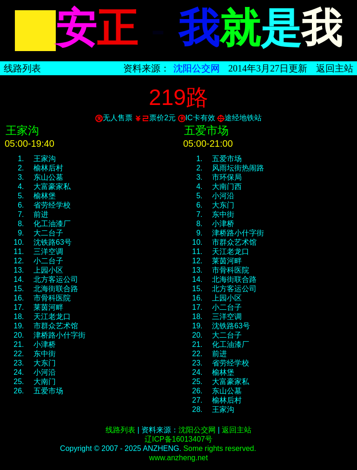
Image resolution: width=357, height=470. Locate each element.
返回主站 (334, 68)
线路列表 (22, 68)
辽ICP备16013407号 (178, 439)
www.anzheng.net (178, 458)
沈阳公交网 (196, 68)
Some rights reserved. (219, 448)
